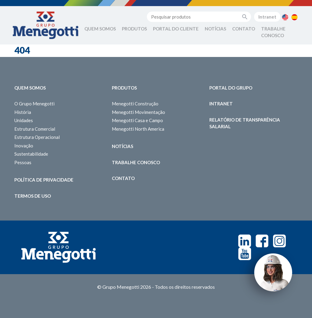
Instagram (279, 241)
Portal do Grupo (230, 87)
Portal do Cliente (176, 28)
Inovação (23, 145)
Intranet (267, 16)
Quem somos (30, 87)
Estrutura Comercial (34, 129)
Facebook (262, 241)
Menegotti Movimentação (138, 112)
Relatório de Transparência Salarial (244, 123)
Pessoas (22, 162)
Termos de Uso (32, 196)
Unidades (23, 120)
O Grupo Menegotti (34, 103)
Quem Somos (100, 28)
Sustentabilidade (31, 154)
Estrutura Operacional (37, 137)
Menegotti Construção (135, 103)
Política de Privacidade (43, 179)
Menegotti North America (138, 129)
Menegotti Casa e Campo (137, 120)
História (22, 112)
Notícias (215, 28)
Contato (243, 28)
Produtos (134, 28)
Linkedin (244, 241)
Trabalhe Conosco (273, 32)
